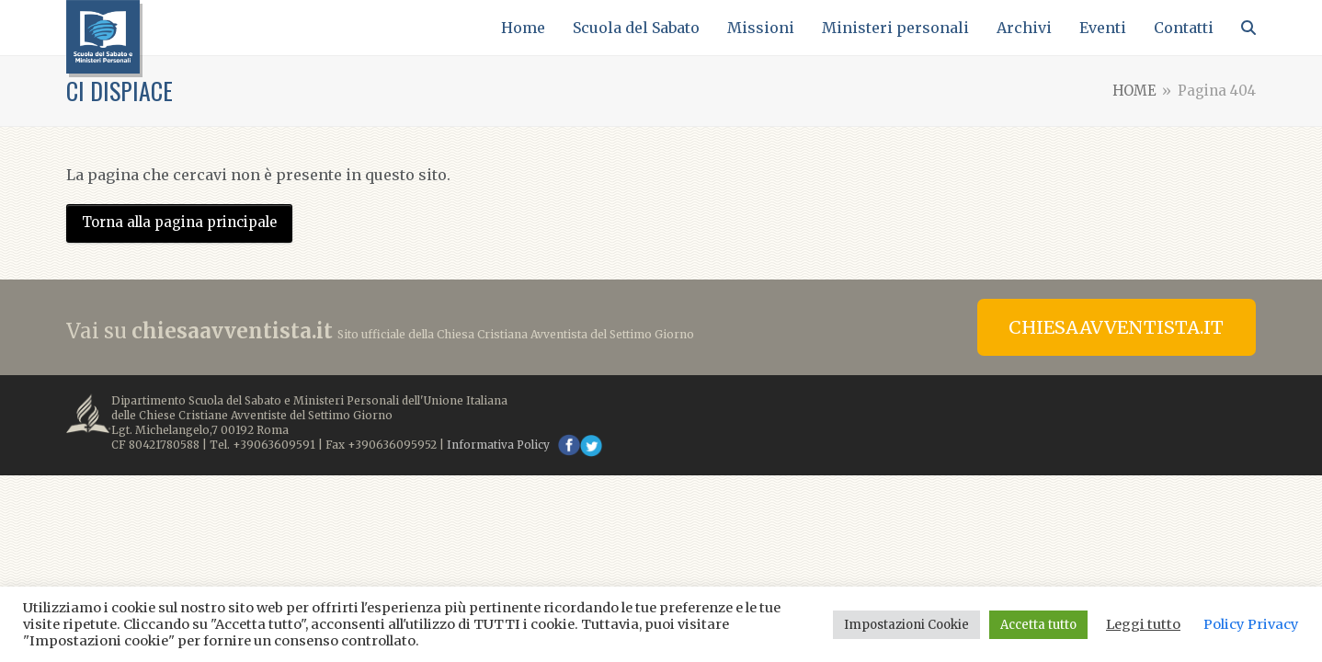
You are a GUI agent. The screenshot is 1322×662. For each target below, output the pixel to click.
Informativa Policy (498, 444)
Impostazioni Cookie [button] (906, 625)
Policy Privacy (1251, 624)
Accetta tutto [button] (1038, 625)
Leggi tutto (1143, 624)
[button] (1248, 27)
